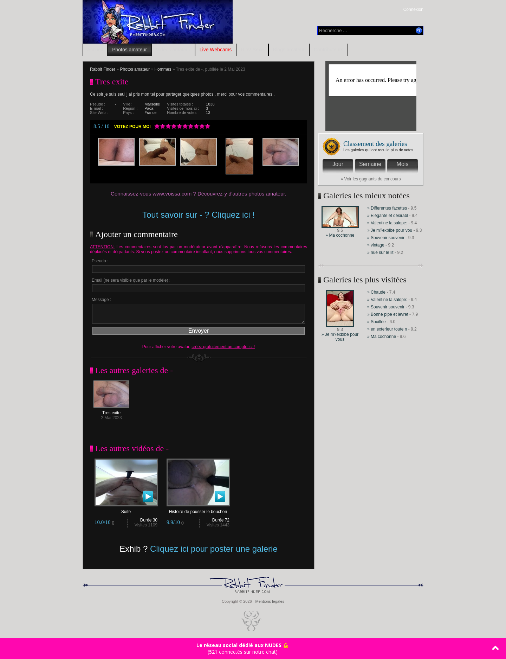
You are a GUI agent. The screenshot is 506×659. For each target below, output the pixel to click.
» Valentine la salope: (387, 222)
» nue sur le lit (380, 252)
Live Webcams (216, 49)
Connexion (413, 9)
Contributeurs (328, 49)
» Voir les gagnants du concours (371, 179)
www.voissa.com (172, 194)
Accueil (95, 49)
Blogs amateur (289, 49)
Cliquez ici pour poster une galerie (214, 549)
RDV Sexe (252, 49)
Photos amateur (129, 49)
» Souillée (376, 321)
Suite (126, 509)
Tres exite (111, 411)
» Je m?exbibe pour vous (340, 337)
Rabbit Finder (102, 69)
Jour (337, 164)
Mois (403, 164)
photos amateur (266, 194)
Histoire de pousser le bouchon (198, 509)
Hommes (162, 69)
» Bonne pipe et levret (387, 314)
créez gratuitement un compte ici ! (223, 346)
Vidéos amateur (173, 49)
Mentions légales (269, 601)
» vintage (375, 245)
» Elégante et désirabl (387, 215)
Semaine (370, 164)
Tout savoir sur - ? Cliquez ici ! (198, 214)
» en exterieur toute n (387, 329)
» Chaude (377, 292)
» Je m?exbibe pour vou (389, 230)
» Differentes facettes (387, 208)
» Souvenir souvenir (386, 237)
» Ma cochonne (339, 235)
